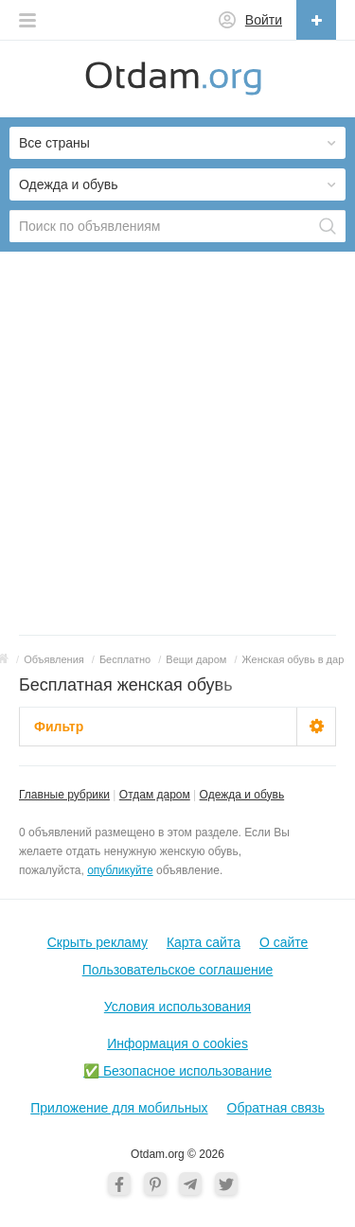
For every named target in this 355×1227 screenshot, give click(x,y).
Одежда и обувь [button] (68, 184)
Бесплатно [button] (125, 659)
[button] (27, 14)
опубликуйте (119, 870)
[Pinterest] (155, 1183)
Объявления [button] (54, 659)
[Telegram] (190, 1183)
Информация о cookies (177, 1043)
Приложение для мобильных (118, 1107)
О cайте (283, 942)
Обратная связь (276, 1107)
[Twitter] (226, 1183)
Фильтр (58, 726)
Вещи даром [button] (196, 659)
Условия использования (177, 1006)
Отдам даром (154, 794)
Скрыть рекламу (97, 942)
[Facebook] (119, 1183)
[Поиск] (328, 226)
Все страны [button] (54, 142)
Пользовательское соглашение (178, 969)
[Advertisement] (177, 448)
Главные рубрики (64, 794)
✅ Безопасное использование (177, 1070)
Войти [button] (263, 19)
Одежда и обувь (242, 794)
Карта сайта (203, 942)
